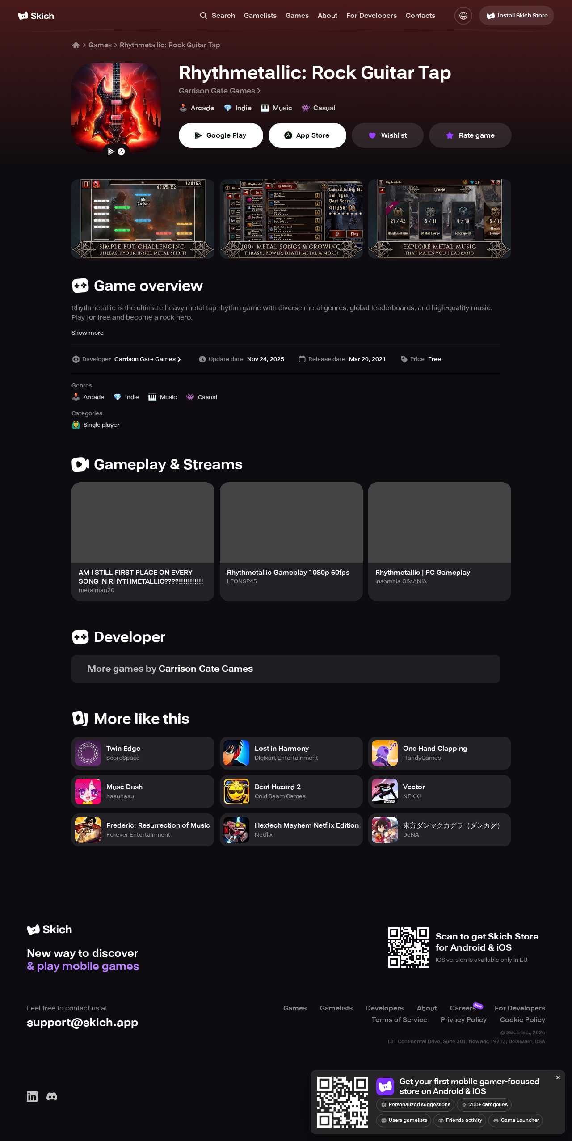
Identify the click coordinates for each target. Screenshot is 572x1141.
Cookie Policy (522, 1020)
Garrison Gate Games (220, 90)
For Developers (371, 16)
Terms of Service (399, 1020)
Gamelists (260, 16)
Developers (385, 1008)
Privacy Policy (464, 1020)
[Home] (36, 15)
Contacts (420, 16)
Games (297, 16)
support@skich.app (82, 1022)
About (327, 16)
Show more (88, 332)
